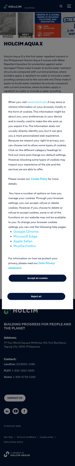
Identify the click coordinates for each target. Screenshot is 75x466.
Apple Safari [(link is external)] (22, 241)
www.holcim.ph (36, 102)
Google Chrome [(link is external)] (26, 232)
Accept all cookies (37, 278)
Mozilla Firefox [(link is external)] (24, 246)
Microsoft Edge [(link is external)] (25, 236)
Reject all (36, 296)
